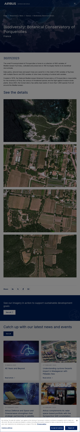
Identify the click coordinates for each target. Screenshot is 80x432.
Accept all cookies (57, 428)
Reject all (71, 428)
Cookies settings (7, 428)
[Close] (77, 420)
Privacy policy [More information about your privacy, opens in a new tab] (41, 424)
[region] (40, 424)
